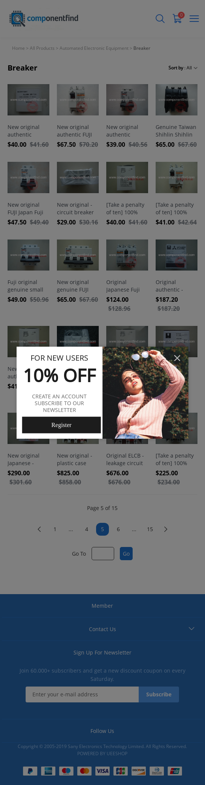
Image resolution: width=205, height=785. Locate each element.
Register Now (61, 427)
